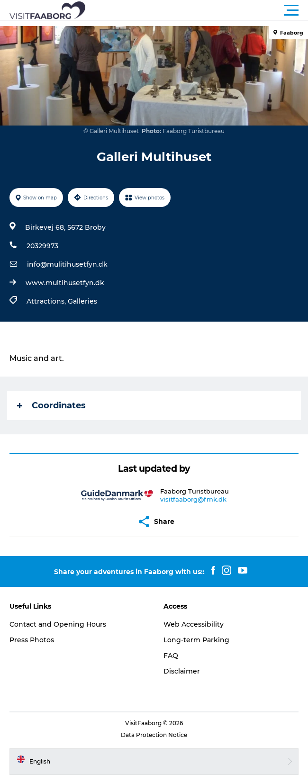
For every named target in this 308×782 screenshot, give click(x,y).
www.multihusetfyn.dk (65, 283)
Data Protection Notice (154, 734)
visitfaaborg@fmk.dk (193, 499)
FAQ (170, 655)
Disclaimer (181, 671)
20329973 (42, 246)
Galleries (82, 301)
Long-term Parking (196, 640)
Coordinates (51, 405)
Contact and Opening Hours (57, 624)
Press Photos (31, 640)
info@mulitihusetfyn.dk (67, 264)
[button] (197, 10)
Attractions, (47, 301)
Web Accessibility (193, 624)
